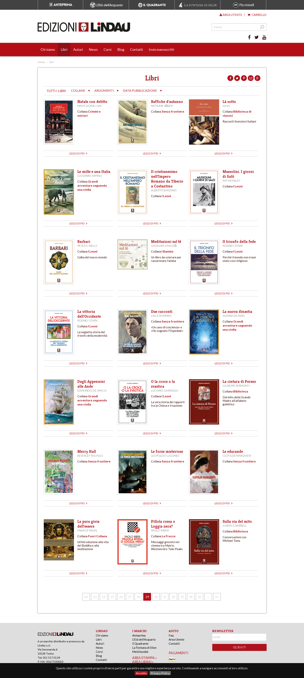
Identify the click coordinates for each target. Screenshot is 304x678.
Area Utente (176, 639)
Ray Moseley (231, 180)
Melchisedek (140, 651)
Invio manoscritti (161, 49)
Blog (120, 49)
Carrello (257, 14)
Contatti (136, 49)
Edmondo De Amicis (91, 390)
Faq (171, 635)
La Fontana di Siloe (144, 647)
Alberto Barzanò (164, 190)
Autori (78, 49)
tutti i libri (56, 91)
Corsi (107, 49)
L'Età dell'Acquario (144, 639)
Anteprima (139, 635)
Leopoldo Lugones (165, 455)
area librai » (143, 662)
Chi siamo (48, 49)
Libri (64, 49)
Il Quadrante (140, 643)
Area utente (231, 14)
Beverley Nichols (90, 455)
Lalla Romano (161, 315)
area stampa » (144, 658)
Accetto (141, 673)
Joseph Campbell (235, 525)
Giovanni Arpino (89, 175)
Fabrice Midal (87, 530)
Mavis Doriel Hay (89, 105)
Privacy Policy (160, 673)
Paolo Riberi (160, 530)
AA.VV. (226, 105)
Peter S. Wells (87, 245)
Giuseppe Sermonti (236, 385)
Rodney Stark (233, 245)
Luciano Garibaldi (164, 390)
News (93, 49)
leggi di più (78, 153)
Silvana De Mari (234, 315)
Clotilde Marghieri (237, 455)
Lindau (41, 62)
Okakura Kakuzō (163, 245)
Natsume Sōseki (162, 105)
